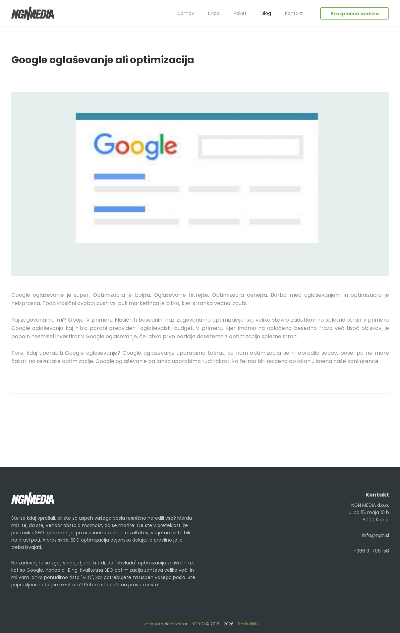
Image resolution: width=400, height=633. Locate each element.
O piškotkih (247, 624)
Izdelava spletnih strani (166, 624)
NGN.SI (198, 624)
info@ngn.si (375, 535)
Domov (185, 13)
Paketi (241, 13)
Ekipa (214, 13)
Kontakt (294, 13)
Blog (266, 13)
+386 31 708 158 (371, 551)
